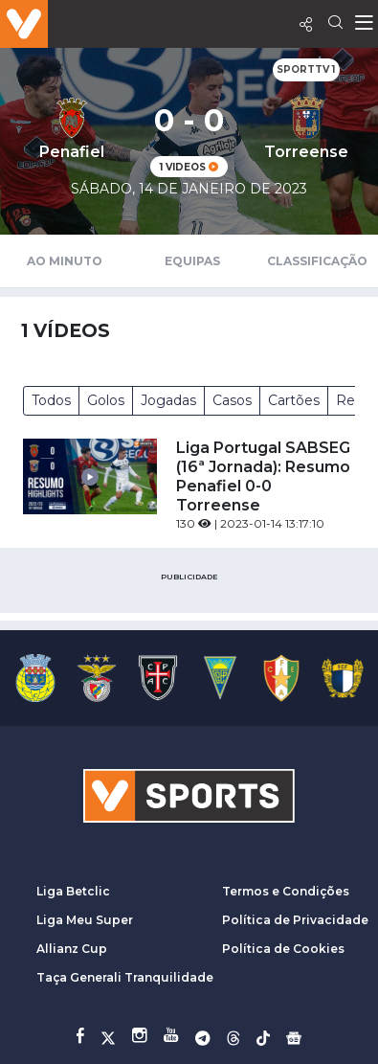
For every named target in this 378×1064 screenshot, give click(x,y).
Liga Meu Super (84, 920)
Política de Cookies (283, 948)
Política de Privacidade (295, 920)
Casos (232, 400)
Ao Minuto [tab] (64, 261)
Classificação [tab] (317, 261)
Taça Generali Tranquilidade (124, 977)
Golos (105, 400)
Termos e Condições (285, 891)
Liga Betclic (73, 891)
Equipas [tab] (192, 261)
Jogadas (168, 400)
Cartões (294, 400)
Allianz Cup (71, 948)
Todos (51, 400)
